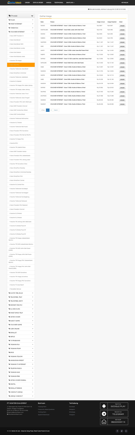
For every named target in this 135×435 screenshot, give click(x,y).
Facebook (72, 406)
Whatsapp (72, 412)
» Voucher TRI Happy (15, 60)
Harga (48, 2)
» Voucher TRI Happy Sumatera (18, 276)
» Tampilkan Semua (15, 289)
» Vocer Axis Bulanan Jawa (17, 56)
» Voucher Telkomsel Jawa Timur (18, 93)
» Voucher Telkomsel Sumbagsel (18, 192)
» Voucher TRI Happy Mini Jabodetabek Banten (20, 261)
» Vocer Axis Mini (14, 64)
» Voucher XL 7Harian (15, 122)
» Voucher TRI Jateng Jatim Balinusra (20, 221)
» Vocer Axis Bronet (14, 40)
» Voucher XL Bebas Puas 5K (17, 234)
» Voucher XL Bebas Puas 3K (17, 230)
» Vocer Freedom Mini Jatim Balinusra (20, 102)
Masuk (125, 2)
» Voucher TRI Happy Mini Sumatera (19, 280)
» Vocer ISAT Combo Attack (17, 114)
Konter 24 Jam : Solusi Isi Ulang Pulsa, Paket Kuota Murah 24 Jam (31, 431)
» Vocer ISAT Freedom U (16, 36)
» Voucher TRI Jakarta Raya (17, 147)
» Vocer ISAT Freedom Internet (18, 106)
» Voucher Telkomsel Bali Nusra (18, 126)
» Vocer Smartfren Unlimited (17, 73)
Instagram (72, 409)
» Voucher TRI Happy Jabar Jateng (19, 89)
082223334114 (113, 421)
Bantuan (70, 2)
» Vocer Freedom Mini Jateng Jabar (19, 159)
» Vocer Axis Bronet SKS (16, 44)
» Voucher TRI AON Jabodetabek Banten (21, 244)
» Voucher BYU (13, 143)
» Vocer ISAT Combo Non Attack (18, 110)
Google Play (113, 406)
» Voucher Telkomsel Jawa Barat (18, 69)
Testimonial (58, 2)
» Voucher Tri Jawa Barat (16, 285)
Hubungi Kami (42, 406)
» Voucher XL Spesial (15, 81)
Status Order (38, 2)
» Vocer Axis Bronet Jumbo (17, 48)
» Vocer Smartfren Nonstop (17, 168)
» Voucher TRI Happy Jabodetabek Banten (19, 239)
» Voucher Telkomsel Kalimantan (18, 118)
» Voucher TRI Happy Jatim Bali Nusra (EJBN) (20, 255)
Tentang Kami (42, 412)
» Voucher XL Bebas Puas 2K (17, 226)
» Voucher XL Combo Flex (16, 184)
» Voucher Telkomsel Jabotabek (18, 77)
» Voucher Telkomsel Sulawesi (18, 201)
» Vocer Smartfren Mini (16, 176)
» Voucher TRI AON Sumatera (18, 272)
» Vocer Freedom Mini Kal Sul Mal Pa (20, 135)
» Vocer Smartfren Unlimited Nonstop (20, 172)
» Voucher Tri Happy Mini (16, 139)
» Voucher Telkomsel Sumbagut (18, 188)
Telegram (72, 414)
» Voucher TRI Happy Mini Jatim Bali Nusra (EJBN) (19, 267)
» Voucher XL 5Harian (15, 213)
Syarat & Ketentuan (43, 414)
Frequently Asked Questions (46, 409)
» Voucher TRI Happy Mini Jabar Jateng (20, 85)
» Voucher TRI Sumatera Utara (18, 164)
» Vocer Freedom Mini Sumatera (18, 131)
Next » (56, 110)
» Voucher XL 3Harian (15, 217)
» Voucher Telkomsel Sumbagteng (19, 197)
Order (27, 2)
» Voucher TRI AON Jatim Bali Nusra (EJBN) (19, 249)
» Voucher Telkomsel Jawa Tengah (19, 97)
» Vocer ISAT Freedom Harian (17, 151)
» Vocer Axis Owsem (15, 52)
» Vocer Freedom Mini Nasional (18, 205)
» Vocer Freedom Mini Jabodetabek (19, 155)
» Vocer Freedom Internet (16, 209)
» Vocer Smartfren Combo (16, 180)
